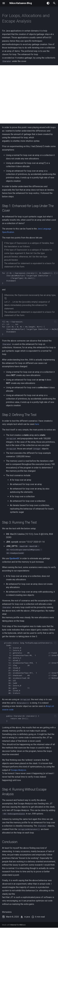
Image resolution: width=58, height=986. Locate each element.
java (28, 916)
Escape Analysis (18, 770)
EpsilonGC (15, 558)
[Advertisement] (29, 94)
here (37, 424)
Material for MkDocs (18, 925)
